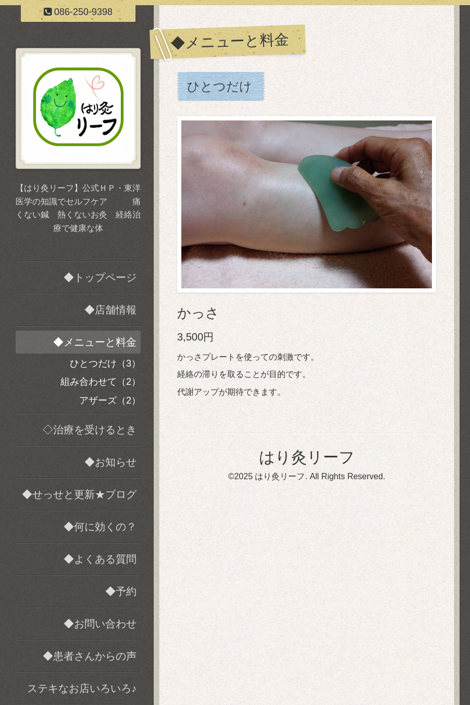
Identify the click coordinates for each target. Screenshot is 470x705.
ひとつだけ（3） (105, 363)
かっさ (198, 313)
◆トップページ (100, 277)
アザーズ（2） (110, 400)
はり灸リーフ (307, 457)
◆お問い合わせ (100, 623)
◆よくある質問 (100, 559)
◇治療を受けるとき (90, 429)
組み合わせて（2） (100, 381)
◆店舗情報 (110, 309)
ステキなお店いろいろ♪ (82, 688)
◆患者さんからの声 (90, 656)
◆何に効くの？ (100, 526)
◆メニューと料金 (95, 342)
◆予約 (121, 591)
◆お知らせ (110, 462)
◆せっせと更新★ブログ (79, 494)
